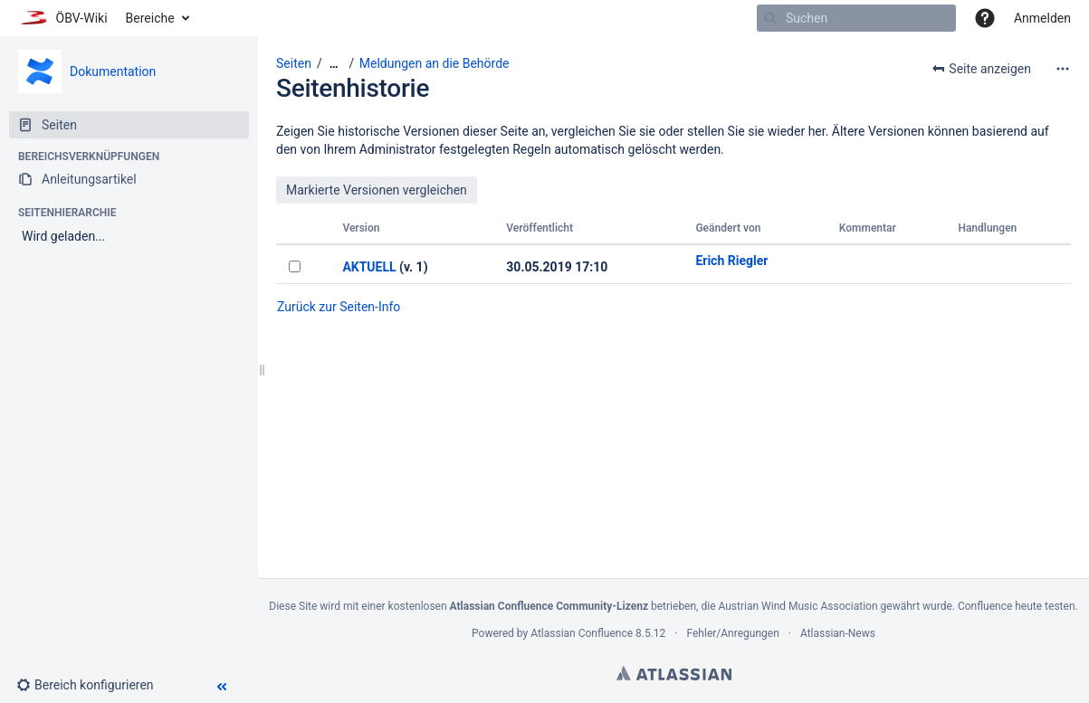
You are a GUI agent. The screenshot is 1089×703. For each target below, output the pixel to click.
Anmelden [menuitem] (1042, 18)
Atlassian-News (837, 633)
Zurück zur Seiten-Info (338, 306)
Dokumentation (113, 71)
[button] (985, 18)
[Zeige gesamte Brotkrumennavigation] (334, 63)
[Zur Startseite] (63, 18)
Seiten (293, 63)
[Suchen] (770, 18)
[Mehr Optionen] (1063, 68)
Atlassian (673, 673)
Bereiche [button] (150, 18)
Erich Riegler (731, 260)
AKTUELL (369, 267)
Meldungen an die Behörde (434, 63)
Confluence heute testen (1016, 606)
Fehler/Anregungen (733, 633)
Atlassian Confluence (581, 633)
